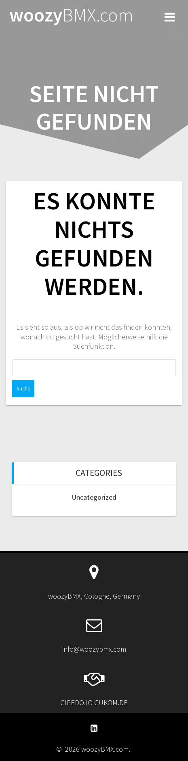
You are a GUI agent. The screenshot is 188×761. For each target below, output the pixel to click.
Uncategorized (94, 497)
